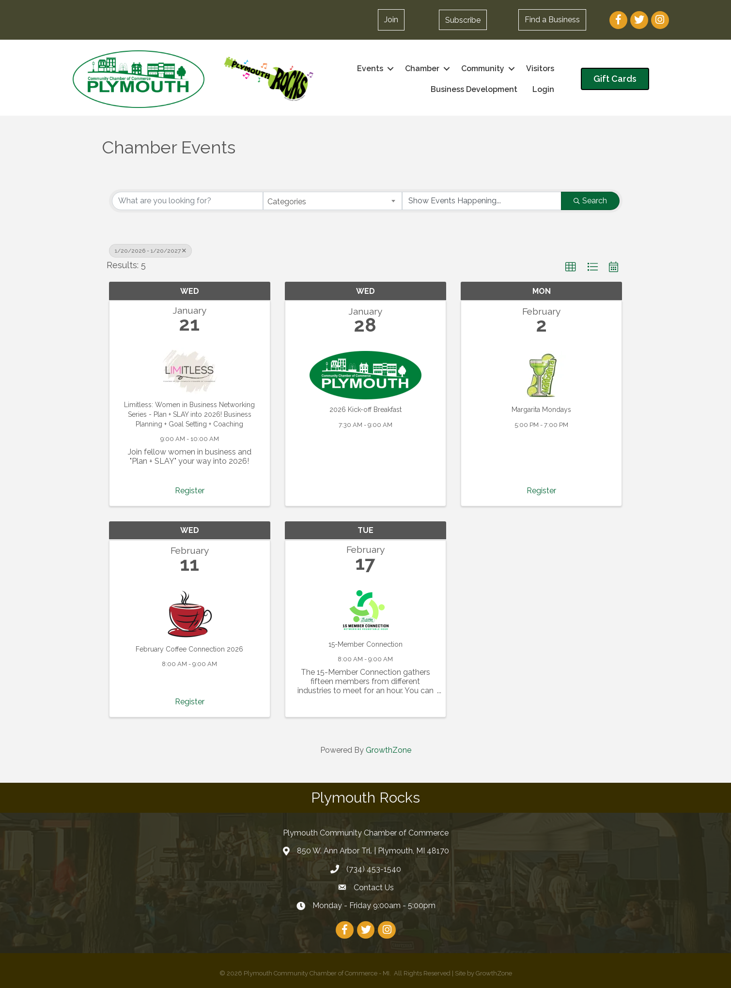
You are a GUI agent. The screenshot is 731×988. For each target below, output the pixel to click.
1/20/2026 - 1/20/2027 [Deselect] (150, 250)
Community (482, 68)
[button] (391, 19)
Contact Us (374, 887)
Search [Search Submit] (590, 200)
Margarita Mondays (541, 409)
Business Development (474, 89)
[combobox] (332, 201)
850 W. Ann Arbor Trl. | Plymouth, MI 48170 (373, 850)
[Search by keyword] (188, 201)
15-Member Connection (365, 644)
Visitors (540, 68)
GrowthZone (388, 750)
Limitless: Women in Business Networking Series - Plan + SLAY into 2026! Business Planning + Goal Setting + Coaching (189, 414)
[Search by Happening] (481, 201)
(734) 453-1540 (373, 869)
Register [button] (189, 490)
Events (370, 68)
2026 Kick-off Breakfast (365, 409)
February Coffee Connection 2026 (189, 649)
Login (543, 89)
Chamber (422, 68)
